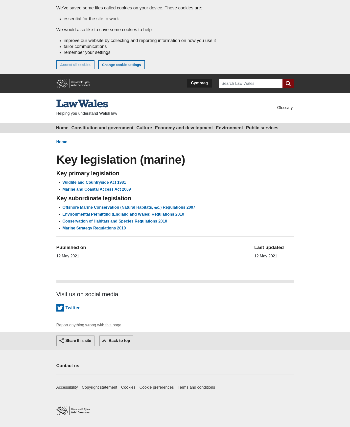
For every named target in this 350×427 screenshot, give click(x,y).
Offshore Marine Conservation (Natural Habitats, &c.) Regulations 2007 (129, 207)
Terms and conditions (196, 387)
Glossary (285, 108)
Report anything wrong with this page (88, 325)
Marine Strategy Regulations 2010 (94, 228)
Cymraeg (199, 83)
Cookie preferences (157, 387)
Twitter (73, 307)
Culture (144, 128)
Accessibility (67, 387)
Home (62, 128)
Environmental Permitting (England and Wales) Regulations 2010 (123, 214)
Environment (229, 128)
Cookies (128, 387)
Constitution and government (102, 128)
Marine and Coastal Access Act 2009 (97, 189)
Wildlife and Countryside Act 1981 (94, 182)
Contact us (67, 365)
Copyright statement (99, 387)
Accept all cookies (75, 65)
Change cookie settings (121, 65)
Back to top (119, 340)
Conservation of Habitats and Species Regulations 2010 (115, 221)
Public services (262, 128)
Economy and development (184, 128)
